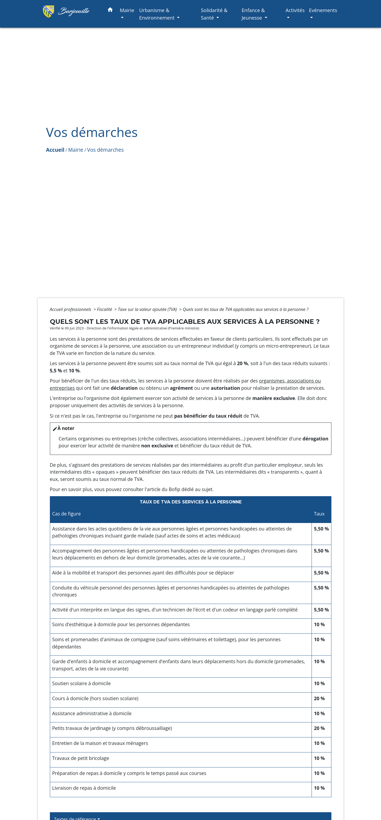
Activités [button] (295, 10)
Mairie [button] (127, 10)
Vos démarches (105, 149)
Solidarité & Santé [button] (214, 14)
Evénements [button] (323, 10)
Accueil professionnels (71, 309)
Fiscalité (105, 309)
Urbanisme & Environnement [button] (157, 14)
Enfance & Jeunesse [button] (253, 14)
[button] (110, 10)
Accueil (55, 149)
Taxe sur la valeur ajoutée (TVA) (148, 309)
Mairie (75, 149)
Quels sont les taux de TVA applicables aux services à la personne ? (246, 309)
